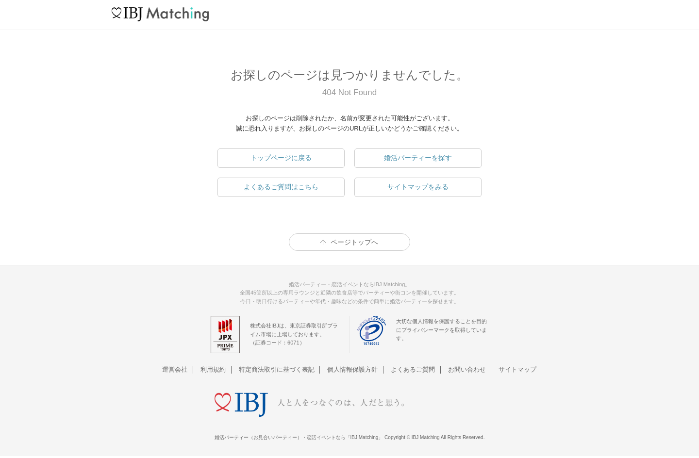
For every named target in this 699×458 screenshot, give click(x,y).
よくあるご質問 (412, 369)
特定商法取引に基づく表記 (277, 369)
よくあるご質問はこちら (281, 187)
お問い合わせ (465, 369)
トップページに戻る (281, 158)
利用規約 (214, 369)
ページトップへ (354, 242)
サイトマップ (516, 369)
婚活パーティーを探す (418, 158)
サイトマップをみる (418, 187)
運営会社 (176, 369)
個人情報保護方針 (353, 369)
